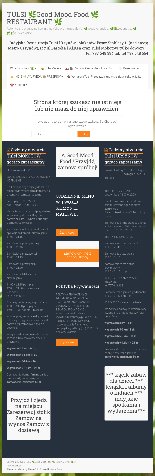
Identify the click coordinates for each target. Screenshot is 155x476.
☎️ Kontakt (17, 85)
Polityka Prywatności (77, 286)
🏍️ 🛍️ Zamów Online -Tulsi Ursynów (89, 68)
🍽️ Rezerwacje (129, 68)
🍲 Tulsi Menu (50, 68)
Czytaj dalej (66, 232)
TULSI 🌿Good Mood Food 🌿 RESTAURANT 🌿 (53, 18)
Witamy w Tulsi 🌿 (22, 68)
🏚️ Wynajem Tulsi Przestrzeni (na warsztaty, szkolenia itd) (104, 76)
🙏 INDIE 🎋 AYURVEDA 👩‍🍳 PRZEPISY (35, 76)
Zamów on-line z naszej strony (77, 255)
